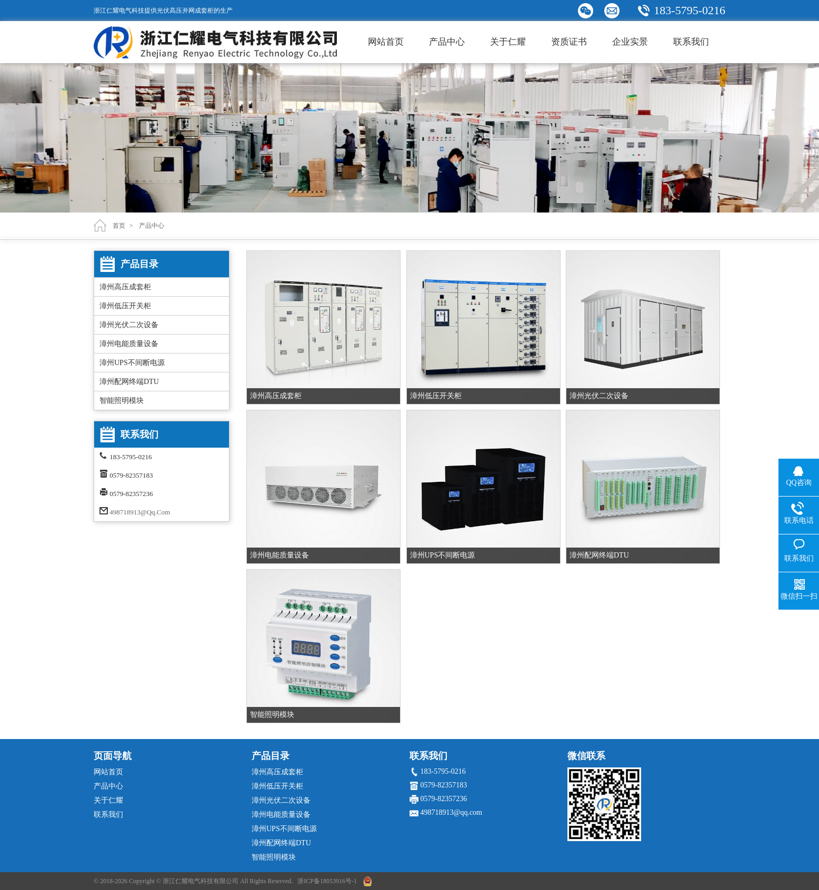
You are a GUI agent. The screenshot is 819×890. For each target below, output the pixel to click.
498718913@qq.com (139, 512)
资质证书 (569, 42)
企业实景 (630, 42)
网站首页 (386, 42)
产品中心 (447, 42)
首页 (119, 225)
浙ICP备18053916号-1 (327, 881)
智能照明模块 (121, 400)
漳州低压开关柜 (125, 306)
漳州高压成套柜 (125, 287)
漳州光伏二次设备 (128, 325)
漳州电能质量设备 (128, 344)
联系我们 (691, 42)
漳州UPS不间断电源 (132, 363)
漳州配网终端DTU (129, 382)
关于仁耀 (508, 42)
